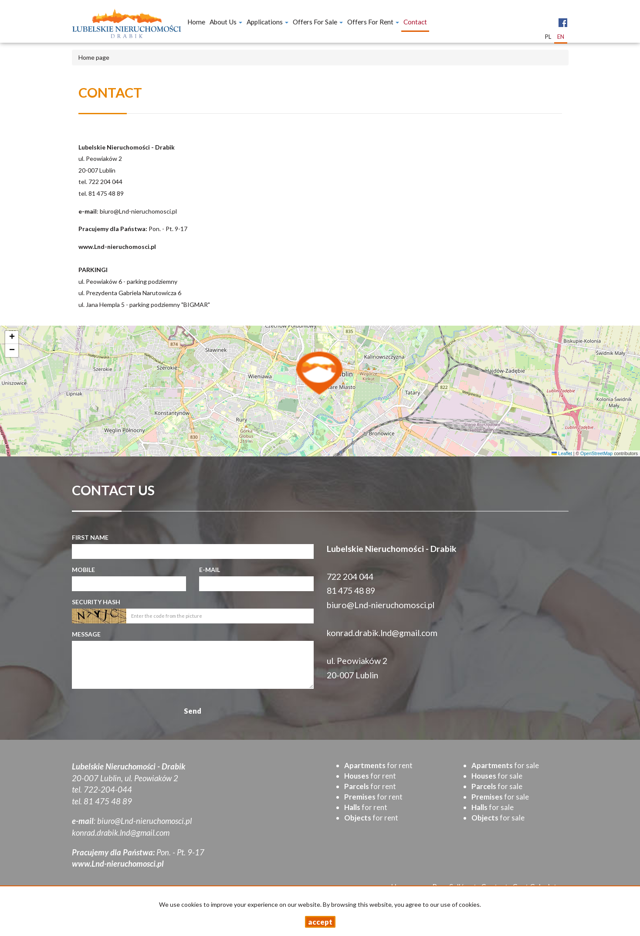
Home (196, 22)
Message (86, 634)
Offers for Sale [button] (318, 22)
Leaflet (562, 453)
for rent (378, 765)
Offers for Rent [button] (373, 22)
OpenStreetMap (596, 453)
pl (548, 36)
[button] (319, 372)
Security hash (96, 602)
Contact (415, 22)
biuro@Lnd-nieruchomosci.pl (138, 211)
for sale (505, 765)
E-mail (209, 569)
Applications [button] (267, 22)
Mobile (83, 569)
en (560, 36)
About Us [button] (226, 22)
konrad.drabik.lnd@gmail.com (382, 633)
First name (90, 537)
